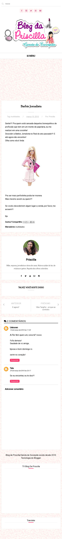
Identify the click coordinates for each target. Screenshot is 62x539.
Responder (15, 360)
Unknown (14, 327)
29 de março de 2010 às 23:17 (20, 371)
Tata (12, 368)
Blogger (37, 458)
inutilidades (15, 117)
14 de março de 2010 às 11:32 (20, 330)
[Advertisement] (31, 82)
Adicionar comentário (14, 389)
